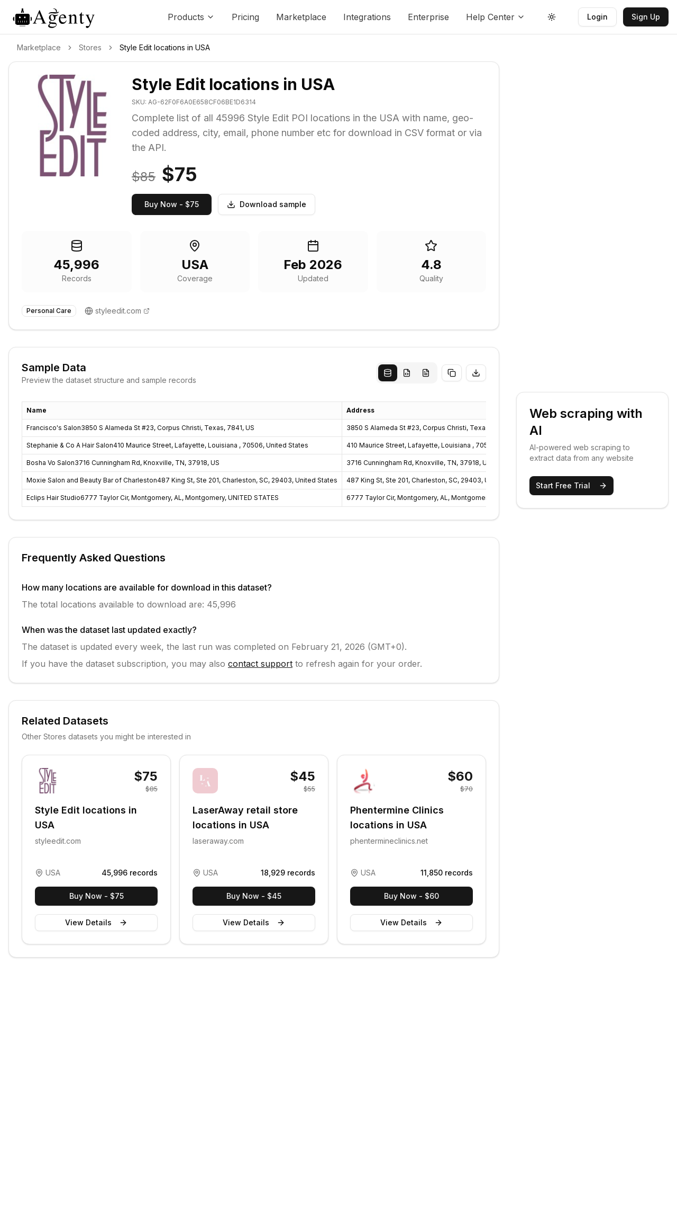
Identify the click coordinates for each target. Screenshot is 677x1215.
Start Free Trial (571, 485)
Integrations (367, 17)
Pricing (245, 17)
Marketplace (301, 17)
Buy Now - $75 (171, 204)
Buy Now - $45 (253, 895)
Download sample (266, 204)
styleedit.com (118, 310)
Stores (90, 47)
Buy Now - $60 (411, 895)
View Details (96, 922)
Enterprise (428, 17)
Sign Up (646, 16)
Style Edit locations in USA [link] (165, 47)
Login (597, 16)
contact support (260, 663)
